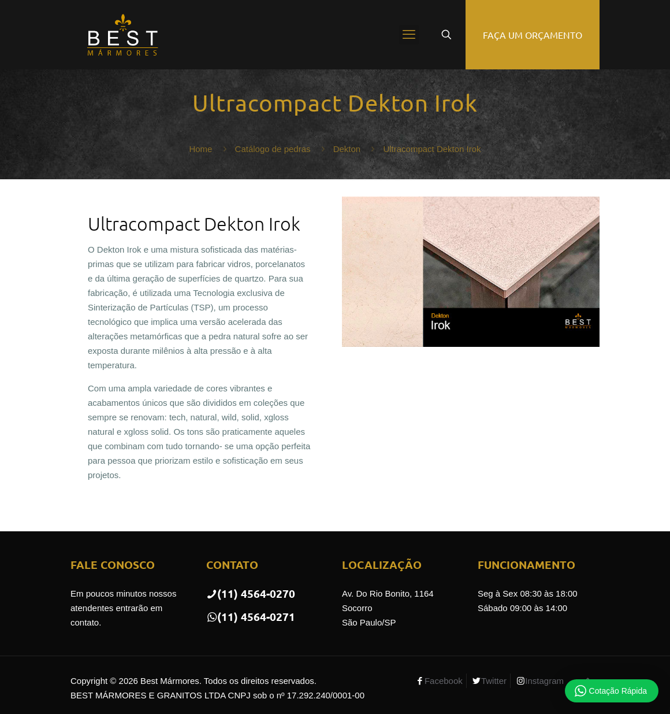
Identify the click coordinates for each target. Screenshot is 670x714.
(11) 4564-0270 (250, 593)
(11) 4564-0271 (250, 616)
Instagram (544, 681)
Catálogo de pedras (273, 149)
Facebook (444, 681)
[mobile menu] (409, 35)
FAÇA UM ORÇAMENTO (532, 34)
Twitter (494, 681)
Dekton (347, 149)
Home (200, 149)
